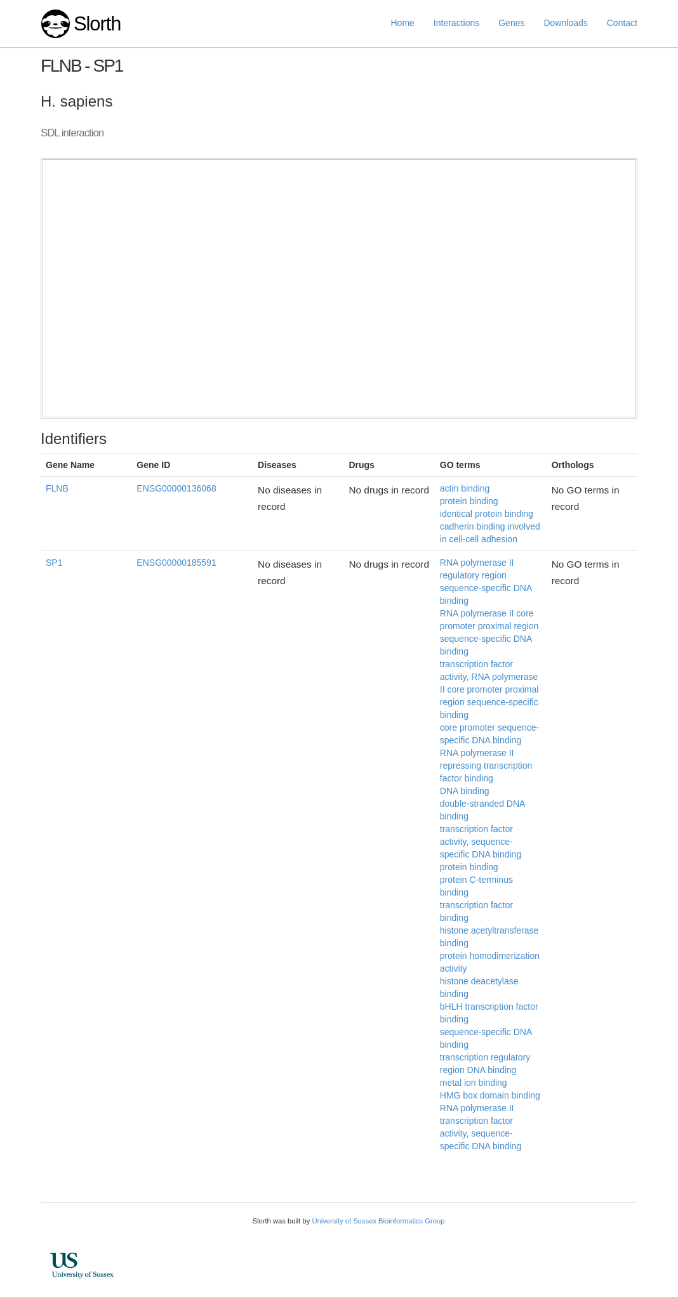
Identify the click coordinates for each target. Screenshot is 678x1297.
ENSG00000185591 (176, 562)
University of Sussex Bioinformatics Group (378, 1221)
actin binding (465, 488)
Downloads (565, 23)
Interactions (456, 23)
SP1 (54, 562)
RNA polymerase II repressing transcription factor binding (486, 765)
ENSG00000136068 (176, 488)
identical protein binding (486, 514)
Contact (622, 23)
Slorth (97, 24)
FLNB (57, 488)
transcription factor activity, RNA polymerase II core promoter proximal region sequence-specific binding (489, 689)
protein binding (469, 501)
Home (403, 23)
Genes (511, 23)
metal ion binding (473, 1083)
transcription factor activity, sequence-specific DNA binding (480, 841)
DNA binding (464, 791)
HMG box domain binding (490, 1095)
